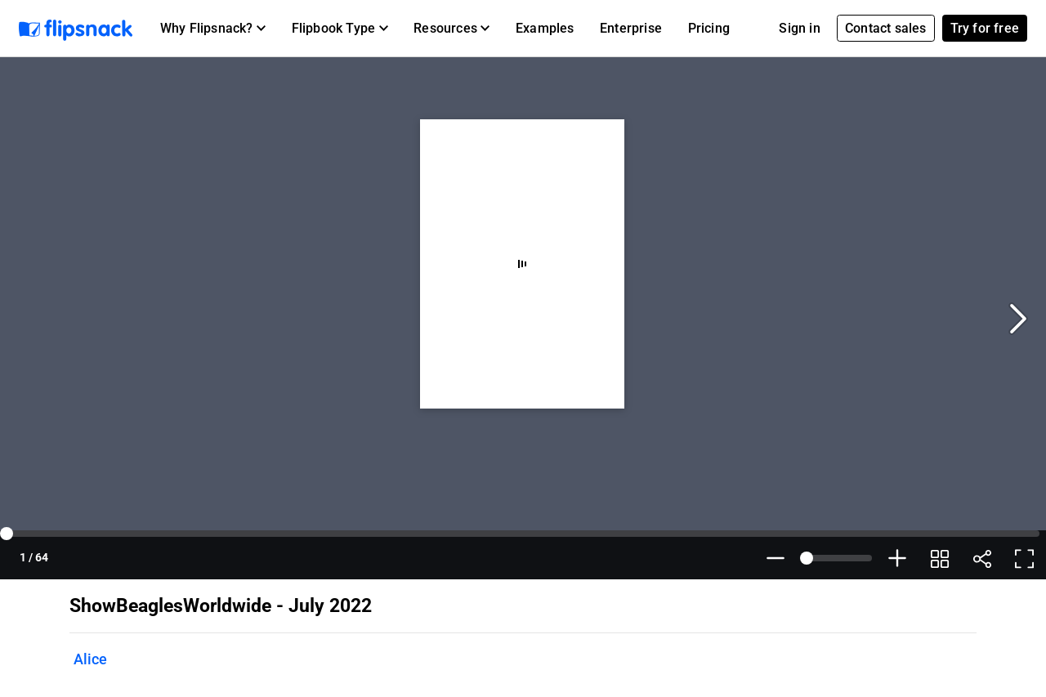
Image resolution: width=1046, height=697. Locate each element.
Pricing (709, 28)
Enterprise (631, 28)
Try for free (984, 28)
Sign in (799, 28)
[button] (213, 28)
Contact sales (886, 28)
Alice (90, 659)
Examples (545, 28)
